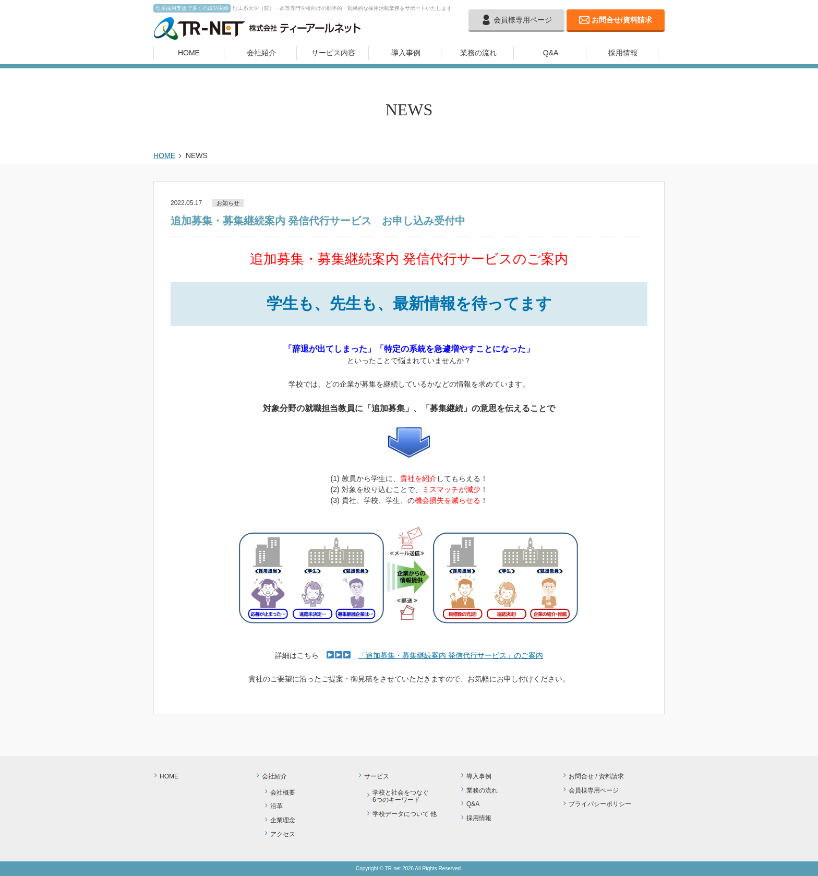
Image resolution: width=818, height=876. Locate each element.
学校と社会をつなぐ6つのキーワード (400, 796)
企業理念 (282, 820)
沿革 (276, 806)
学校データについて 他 (404, 814)
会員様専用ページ (523, 20)
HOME (189, 53)
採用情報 (622, 53)
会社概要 (282, 792)
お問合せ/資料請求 (622, 20)
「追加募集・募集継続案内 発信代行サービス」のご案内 (450, 655)
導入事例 (405, 53)
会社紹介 (261, 53)
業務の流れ (478, 53)
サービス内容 (333, 53)
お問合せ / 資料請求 (596, 776)
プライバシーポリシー (600, 804)
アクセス (282, 834)
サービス (376, 776)
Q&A (551, 53)
